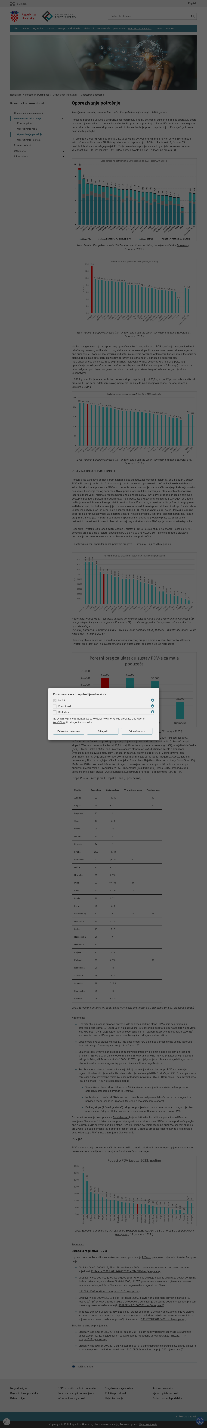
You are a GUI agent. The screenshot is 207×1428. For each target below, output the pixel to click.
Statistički (64, 712)
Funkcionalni (65, 706)
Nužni (61, 700)
